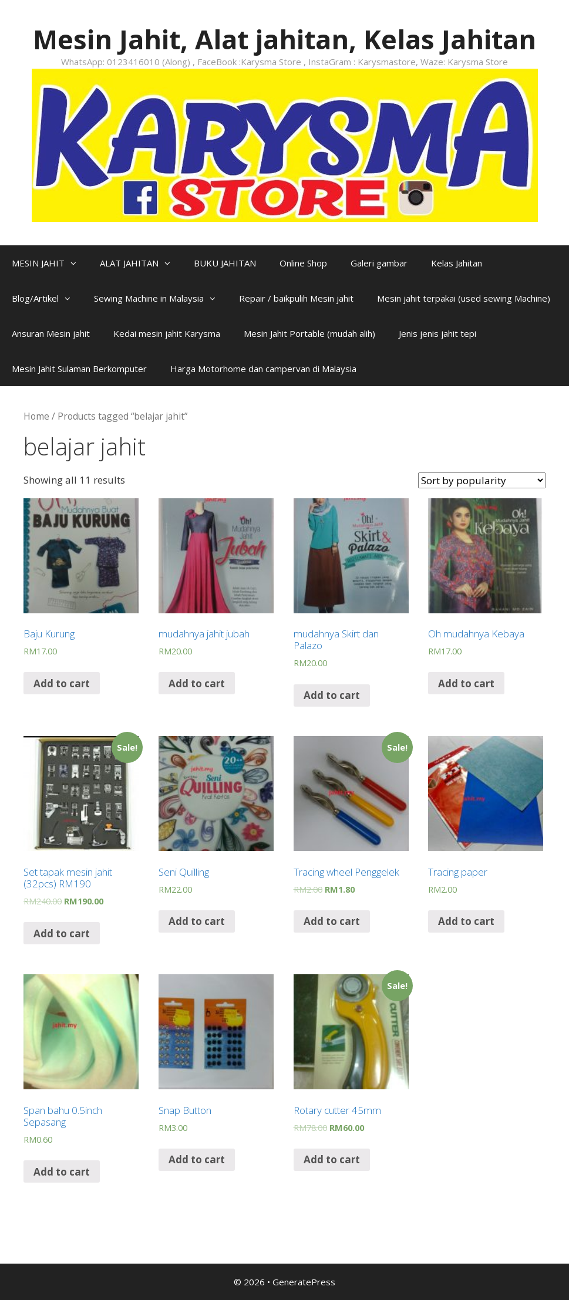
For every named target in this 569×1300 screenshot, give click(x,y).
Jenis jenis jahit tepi (437, 333)
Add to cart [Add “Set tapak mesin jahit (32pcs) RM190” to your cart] (61, 933)
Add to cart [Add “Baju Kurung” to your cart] (61, 683)
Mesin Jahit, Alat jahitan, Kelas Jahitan (284, 39)
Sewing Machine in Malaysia (160, 298)
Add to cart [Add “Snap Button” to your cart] (197, 1159)
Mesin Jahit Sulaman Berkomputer (79, 368)
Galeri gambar (379, 263)
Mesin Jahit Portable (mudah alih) (309, 333)
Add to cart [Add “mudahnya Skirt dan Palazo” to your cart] (332, 695)
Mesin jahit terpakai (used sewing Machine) (463, 298)
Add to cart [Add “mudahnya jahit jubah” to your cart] (197, 683)
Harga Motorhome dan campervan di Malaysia (263, 368)
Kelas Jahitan (456, 263)
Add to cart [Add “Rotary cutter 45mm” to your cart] (332, 1159)
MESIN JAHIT (50, 263)
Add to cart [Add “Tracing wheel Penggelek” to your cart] (332, 921)
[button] (76, 263)
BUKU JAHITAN (225, 263)
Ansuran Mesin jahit (51, 333)
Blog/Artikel (47, 298)
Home (36, 416)
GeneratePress (303, 1282)
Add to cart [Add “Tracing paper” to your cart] (466, 921)
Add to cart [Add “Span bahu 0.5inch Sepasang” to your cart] (61, 1172)
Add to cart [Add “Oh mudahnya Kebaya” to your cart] (466, 683)
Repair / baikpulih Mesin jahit (296, 298)
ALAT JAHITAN (141, 263)
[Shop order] (482, 480)
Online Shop (303, 263)
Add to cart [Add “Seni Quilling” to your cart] (197, 921)
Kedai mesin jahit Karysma (166, 333)
